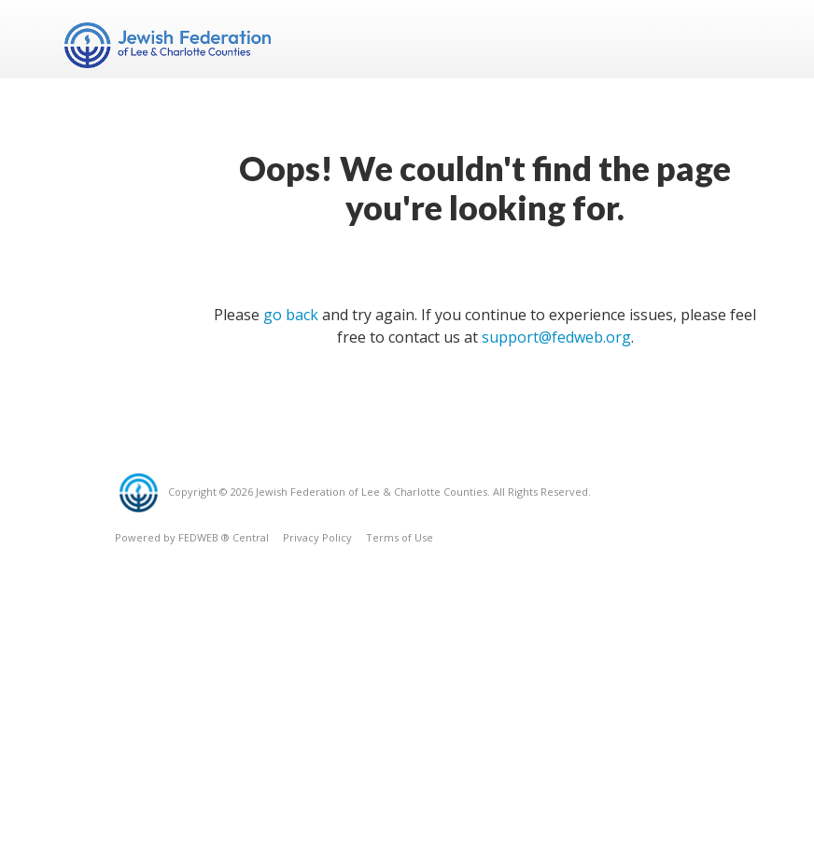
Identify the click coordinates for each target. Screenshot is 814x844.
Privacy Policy (317, 537)
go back (290, 314)
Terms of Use (399, 537)
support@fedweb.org (556, 337)
